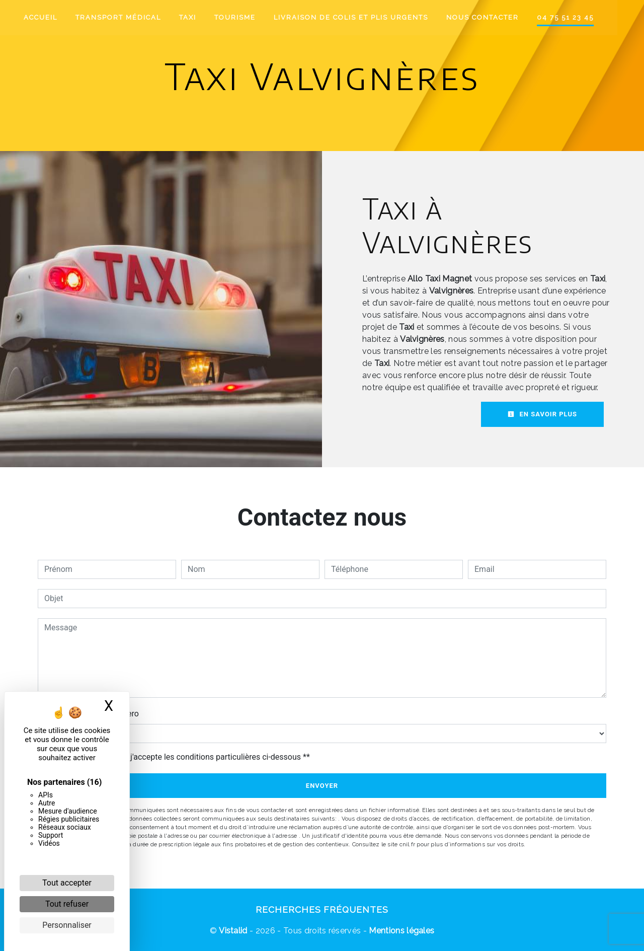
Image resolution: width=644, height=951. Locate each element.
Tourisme (248, 17)
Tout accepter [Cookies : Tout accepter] (67, 883)
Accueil (54, 17)
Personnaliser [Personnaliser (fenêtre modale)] (67, 925)
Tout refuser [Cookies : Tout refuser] (67, 904)
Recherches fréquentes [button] (322, 909)
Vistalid (233, 930)
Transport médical (132, 17)
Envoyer (322, 785)
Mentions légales (400, 930)
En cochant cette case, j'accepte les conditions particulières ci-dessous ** (179, 757)
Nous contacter (496, 17)
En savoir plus (542, 414)
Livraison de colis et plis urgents (364, 17)
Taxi (201, 17)
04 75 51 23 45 (578, 17)
